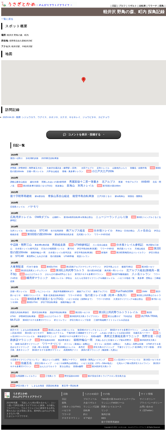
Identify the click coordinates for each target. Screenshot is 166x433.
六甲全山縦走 (53, 171)
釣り (85, 414)
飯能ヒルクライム (55, 333)
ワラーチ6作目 (107, 248)
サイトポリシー (147, 399)
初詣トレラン (83, 256)
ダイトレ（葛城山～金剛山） (77, 344)
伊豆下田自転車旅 (49, 302)
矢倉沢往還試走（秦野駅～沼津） (62, 168)
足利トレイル (103, 168)
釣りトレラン (60, 320)
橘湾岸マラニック (37, 277)
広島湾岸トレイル (21, 217)
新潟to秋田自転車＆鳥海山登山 (78, 217)
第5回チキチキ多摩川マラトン (124, 330)
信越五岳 (26, 363)
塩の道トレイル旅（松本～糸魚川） (106, 295)
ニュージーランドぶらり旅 (112, 217)
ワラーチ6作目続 (102, 234)
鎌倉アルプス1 (100, 291)
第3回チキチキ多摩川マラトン (46, 350)
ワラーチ (152, 5)
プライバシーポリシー (151, 402)
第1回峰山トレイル (67, 347)
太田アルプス (87, 168)
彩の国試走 (31, 230)
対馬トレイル (86, 185)
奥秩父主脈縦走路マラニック (121, 336)
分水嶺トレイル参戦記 (129, 244)
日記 (114, 5)
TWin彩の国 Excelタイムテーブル (118, 399)
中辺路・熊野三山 (21, 244)
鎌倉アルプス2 (84, 291)
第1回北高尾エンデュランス (34, 270)
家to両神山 (120, 196)
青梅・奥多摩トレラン (72, 171)
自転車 (142, 5)
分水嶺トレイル (103, 230)
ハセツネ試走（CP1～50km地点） (97, 363)
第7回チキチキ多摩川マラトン (89, 274)
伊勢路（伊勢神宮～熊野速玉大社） (27, 168)
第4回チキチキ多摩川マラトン (73, 336)
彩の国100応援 (94, 270)
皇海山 (71, 185)
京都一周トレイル (35, 171)
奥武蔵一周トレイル (113, 270)
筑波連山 (59, 186)
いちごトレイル (43, 291)
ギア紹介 (87, 418)
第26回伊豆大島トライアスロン (84, 316)
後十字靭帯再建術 (21, 196)
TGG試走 (127, 316)
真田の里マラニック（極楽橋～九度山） (100, 350)
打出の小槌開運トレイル (52, 248)
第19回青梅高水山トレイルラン (131, 252)
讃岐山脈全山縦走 (18, 182)
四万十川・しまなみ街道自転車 (25, 330)
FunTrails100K (124, 291)
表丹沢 (82, 347)
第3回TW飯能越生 (120, 274)
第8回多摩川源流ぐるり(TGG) (45, 298)
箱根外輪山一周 (38, 252)
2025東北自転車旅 (50, 158)
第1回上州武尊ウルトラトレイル (118, 312)
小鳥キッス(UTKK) (71, 406)
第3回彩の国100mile (39, 234)
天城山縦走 (140, 248)
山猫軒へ (56, 217)
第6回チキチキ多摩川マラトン (37, 320)
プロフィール (90, 399)
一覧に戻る (7, 19)
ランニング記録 (91, 406)
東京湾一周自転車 (70, 386)
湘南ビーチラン (69, 359)
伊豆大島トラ (22, 386)
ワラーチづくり (51, 343)
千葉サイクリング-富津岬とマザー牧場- (135, 347)
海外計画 (105, 414)
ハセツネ (66, 410)
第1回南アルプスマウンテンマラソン (83, 267)
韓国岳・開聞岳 (135, 196)
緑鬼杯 (104, 252)
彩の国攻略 (55, 256)
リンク (104, 410)
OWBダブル (42, 217)
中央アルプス (132, 182)
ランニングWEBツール (112, 402)
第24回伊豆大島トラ (101, 366)
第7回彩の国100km (112, 186)
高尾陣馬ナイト (71, 350)
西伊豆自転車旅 (39, 312)
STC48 (43, 230)
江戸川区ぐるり (104, 196)
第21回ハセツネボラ (34, 333)
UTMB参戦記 (82, 244)
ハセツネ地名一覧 (126, 278)
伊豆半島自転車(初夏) (87, 248)
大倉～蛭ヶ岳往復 (40, 347)
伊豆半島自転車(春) (83, 252)
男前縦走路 (59, 244)
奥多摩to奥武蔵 (42, 245)
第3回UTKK (32, 302)
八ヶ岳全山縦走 (100, 245)
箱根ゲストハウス (32, 295)
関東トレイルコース (111, 406)
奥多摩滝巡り (64, 340)
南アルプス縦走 (75, 230)
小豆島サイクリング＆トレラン (25, 359)
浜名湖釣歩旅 (32, 158)
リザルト (132, 5)
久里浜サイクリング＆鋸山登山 (128, 299)
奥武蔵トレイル (124, 248)
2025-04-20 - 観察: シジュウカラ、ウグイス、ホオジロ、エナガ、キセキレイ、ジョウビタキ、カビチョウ (56, 117)
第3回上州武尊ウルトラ (70, 270)
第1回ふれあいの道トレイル (61, 330)
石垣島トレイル (17, 206)
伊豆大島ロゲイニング (103, 347)
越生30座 (34, 182)
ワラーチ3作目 (75, 295)
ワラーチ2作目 (103, 299)
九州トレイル (16, 230)
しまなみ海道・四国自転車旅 (45, 386)
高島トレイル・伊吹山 (61, 278)
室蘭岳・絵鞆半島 (138, 168)
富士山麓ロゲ (114, 316)
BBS (103, 418)
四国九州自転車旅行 (19, 312)
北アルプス (108, 181)
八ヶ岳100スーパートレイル (127, 359)
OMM (144, 291)
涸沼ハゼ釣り (16, 158)
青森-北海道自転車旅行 (54, 295)
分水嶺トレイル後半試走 (26, 248)
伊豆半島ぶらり (111, 267)
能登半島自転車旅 (83, 196)
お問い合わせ (146, 406)
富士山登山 (65, 366)
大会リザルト (90, 402)
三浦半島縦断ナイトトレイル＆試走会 (111, 320)
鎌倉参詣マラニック (47, 336)
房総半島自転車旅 (58, 312)
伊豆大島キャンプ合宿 (80, 320)
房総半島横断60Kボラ (63, 291)
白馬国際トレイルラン (26, 376)
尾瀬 (120, 182)
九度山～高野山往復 (133, 344)
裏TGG (70, 248)
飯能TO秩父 (127, 267)
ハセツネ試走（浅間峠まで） (80, 299)
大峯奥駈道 (17, 266)
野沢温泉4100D (47, 340)
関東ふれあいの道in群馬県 (54, 182)
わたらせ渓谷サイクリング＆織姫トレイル (95, 278)
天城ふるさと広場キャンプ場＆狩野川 (113, 340)
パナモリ (33, 206)
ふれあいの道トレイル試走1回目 (115, 333)
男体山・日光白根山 (125, 230)
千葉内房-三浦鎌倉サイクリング (82, 333)
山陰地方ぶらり (119, 168)
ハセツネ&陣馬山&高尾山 (66, 363)
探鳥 (161, 5)
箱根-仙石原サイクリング (27, 344)
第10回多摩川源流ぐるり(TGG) (37, 186)
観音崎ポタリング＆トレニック (92, 330)
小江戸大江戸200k (103, 171)
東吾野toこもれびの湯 (37, 256)
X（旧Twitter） (147, 410)
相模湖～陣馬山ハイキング (92, 359)
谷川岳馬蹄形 (57, 230)
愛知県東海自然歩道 (64, 234)
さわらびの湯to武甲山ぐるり (58, 274)
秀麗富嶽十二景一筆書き (84, 181)
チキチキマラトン (71, 418)
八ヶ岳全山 (144, 230)
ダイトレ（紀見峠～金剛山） (108, 344)
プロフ (122, 5)
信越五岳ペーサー (141, 333)
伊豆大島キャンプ (43, 363)
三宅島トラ (50, 376)
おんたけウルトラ (33, 274)
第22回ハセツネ (82, 312)
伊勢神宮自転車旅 (27, 316)
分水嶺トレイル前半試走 (59, 252)
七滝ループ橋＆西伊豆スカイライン (133, 363)
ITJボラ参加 (32, 267)
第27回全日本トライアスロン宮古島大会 (107, 376)
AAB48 (145, 181)
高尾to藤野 (96, 336)
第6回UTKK (52, 267)
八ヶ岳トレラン (141, 274)
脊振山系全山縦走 (59, 196)
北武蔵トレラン (84, 234)
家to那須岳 (40, 196)
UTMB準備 (69, 256)
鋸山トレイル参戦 (51, 359)
